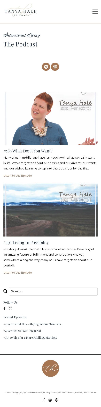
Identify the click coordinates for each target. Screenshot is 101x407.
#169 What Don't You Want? (27, 150)
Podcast (45, 383)
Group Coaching (67, 383)
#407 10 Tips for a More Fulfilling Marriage (30, 337)
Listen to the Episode (17, 175)
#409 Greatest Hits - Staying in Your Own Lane (32, 324)
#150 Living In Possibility (26, 242)
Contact (30, 383)
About (17, 383)
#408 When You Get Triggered (22, 330)
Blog (85, 383)
